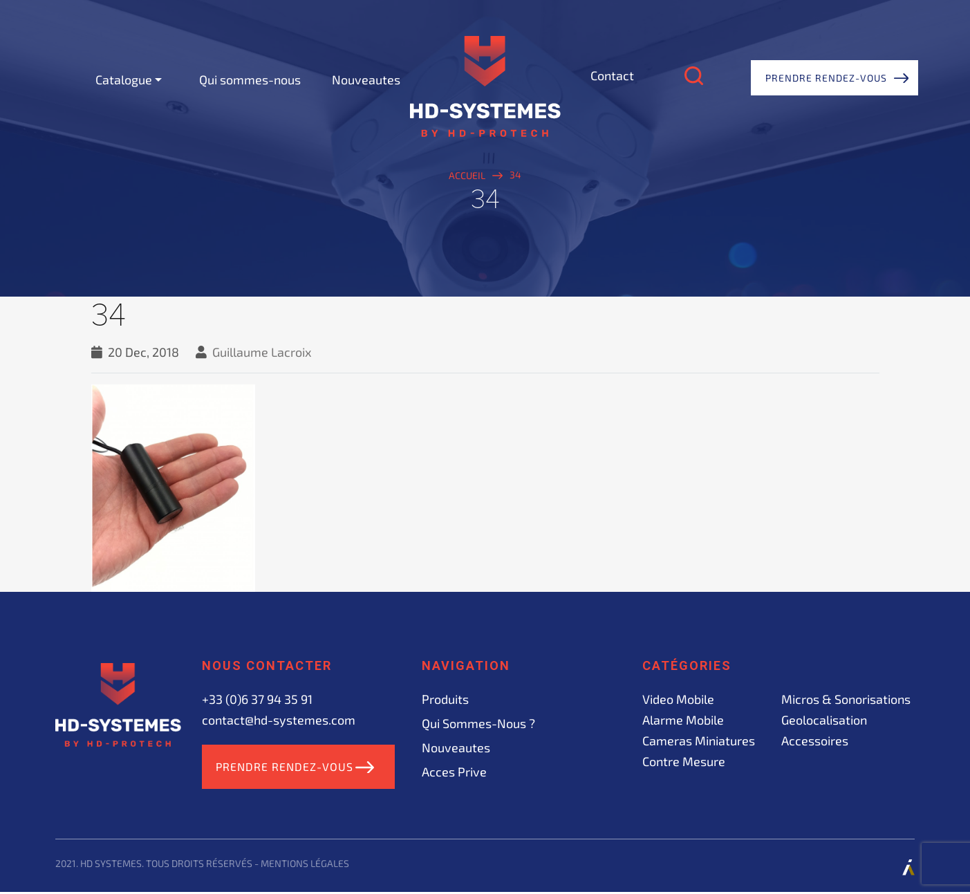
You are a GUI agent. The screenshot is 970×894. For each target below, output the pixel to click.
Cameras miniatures (698, 740)
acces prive (454, 771)
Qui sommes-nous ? (478, 723)
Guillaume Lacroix (262, 352)
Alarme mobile (683, 719)
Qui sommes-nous (250, 79)
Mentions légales (305, 865)
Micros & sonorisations (846, 699)
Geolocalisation (824, 719)
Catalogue (123, 79)
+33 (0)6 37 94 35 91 (257, 699)
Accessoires (814, 740)
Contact (612, 75)
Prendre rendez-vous (826, 78)
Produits (445, 699)
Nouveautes (366, 79)
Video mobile (678, 699)
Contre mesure (683, 761)
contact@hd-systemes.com (278, 719)
